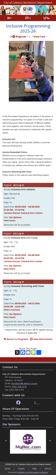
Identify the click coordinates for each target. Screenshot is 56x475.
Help (34, 468)
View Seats (10, 220)
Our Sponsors (11, 424)
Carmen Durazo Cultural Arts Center (23, 213)
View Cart (37, 36)
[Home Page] (9, 18)
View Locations (12, 309)
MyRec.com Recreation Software (33, 472)
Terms (7, 468)
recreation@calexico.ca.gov (24, 383)
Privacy (21, 468)
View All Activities (41, 339)
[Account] (28, 18)
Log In (18, 185)
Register (18, 36)
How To (48, 468)
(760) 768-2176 (19, 386)
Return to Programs (15, 339)
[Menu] (46, 18)
